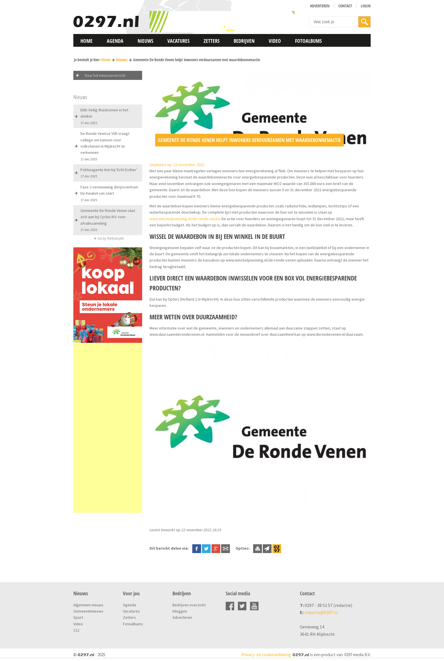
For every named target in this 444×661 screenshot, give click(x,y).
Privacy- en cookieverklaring (266, 654)
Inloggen (179, 611)
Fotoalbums (308, 40)
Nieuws (145, 40)
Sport (78, 617)
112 (76, 630)
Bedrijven (244, 40)
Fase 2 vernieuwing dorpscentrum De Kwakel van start (109, 193)
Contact (345, 5)
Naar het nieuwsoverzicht (105, 75)
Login (366, 5)
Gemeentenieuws (88, 611)
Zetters (211, 40)
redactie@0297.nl (321, 612)
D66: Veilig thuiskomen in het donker (104, 116)
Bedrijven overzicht (189, 604)
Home (86, 40)
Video (275, 40)
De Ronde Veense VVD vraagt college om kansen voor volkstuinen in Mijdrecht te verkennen (104, 146)
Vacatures (178, 40)
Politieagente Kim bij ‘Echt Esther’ (108, 172)
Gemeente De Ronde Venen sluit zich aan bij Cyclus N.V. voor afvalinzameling (107, 220)
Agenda (115, 40)
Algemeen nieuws (88, 604)
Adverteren (320, 5)
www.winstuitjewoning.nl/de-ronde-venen (185, 218)
